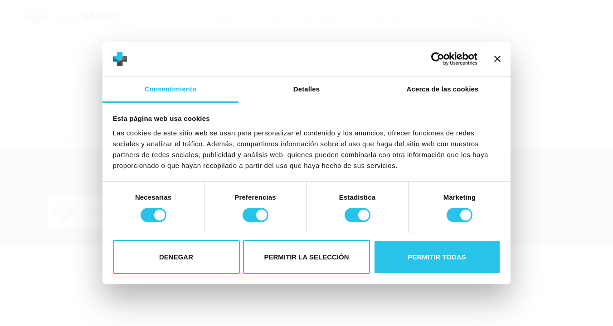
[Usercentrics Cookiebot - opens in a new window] (437, 59)
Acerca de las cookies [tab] (443, 89)
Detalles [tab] (306, 89)
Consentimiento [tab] (171, 89)
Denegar (176, 257)
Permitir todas (437, 257)
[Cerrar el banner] (497, 59)
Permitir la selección (306, 257)
